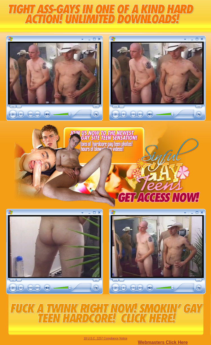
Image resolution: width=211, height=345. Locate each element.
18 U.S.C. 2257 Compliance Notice (105, 338)
